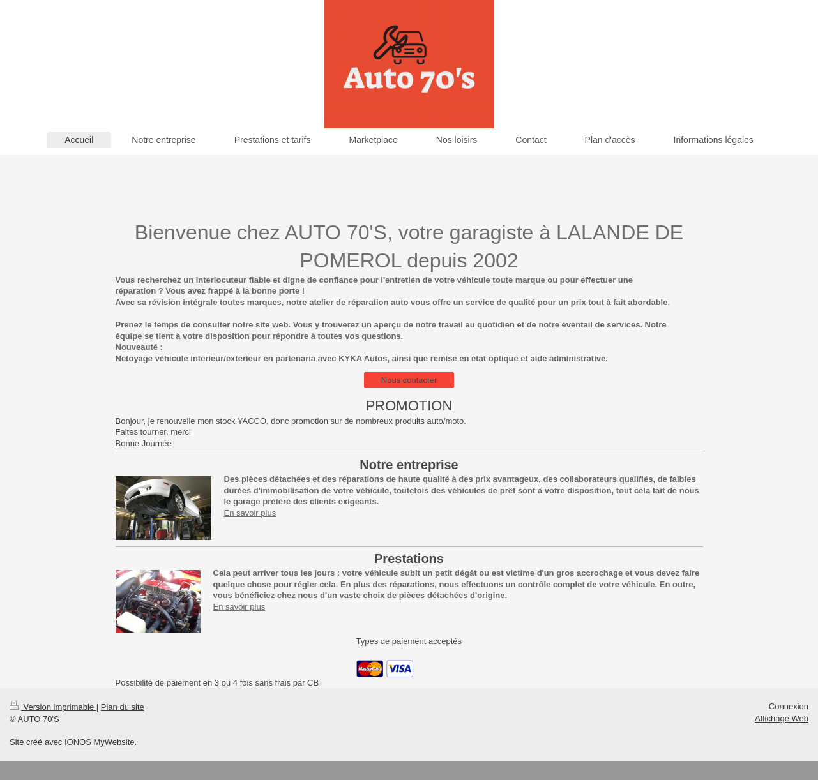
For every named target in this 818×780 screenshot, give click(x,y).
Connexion (788, 706)
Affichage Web (781, 718)
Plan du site (122, 707)
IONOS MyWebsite (99, 742)
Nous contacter (409, 380)
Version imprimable (53, 707)
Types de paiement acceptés (409, 641)
